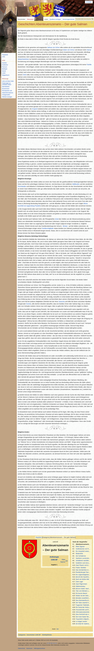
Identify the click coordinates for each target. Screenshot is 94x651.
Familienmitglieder (48, 228)
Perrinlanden (22, 186)
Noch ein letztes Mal (82, 579)
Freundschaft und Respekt (84, 610)
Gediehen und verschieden (84, 563)
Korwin (28, 304)
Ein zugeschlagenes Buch (84, 574)
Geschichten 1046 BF (34, 635)
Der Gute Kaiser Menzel (83, 617)
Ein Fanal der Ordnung (83, 607)
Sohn (24, 75)
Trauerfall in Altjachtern (83, 619)
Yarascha (61, 301)
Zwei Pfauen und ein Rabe (84, 565)
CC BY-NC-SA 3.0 (52, 643)
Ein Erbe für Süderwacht (84, 624)
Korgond (35, 109)
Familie (89, 64)
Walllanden (76, 184)
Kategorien (21, 635)
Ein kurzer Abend (81, 593)
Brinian (65, 226)
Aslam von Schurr (68, 50)
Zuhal (56, 219)
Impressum (29, 648)
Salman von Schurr (53, 47)
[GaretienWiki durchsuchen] (84, 19)
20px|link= (38, 537)
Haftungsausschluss (39, 648)
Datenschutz (21, 648)
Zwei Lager (79, 581)
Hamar (89, 50)
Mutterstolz (79, 553)
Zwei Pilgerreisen (81, 584)
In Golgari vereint (81, 621)
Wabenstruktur (80, 586)
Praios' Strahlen (81, 567)
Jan (57, 629)
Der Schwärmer (81, 556)
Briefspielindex (47, 635)
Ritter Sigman (80, 546)
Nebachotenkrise (23, 59)
